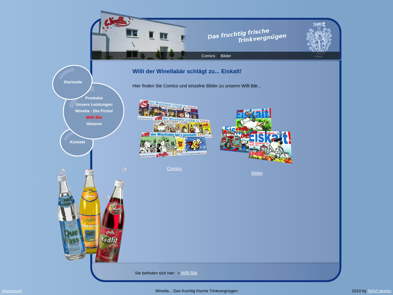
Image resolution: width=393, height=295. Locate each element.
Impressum (12, 291)
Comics (208, 56)
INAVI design (379, 291)
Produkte (94, 98)
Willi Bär (94, 117)
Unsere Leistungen (94, 104)
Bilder (226, 56)
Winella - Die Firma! (94, 111)
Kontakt (77, 142)
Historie (94, 124)
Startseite (73, 82)
